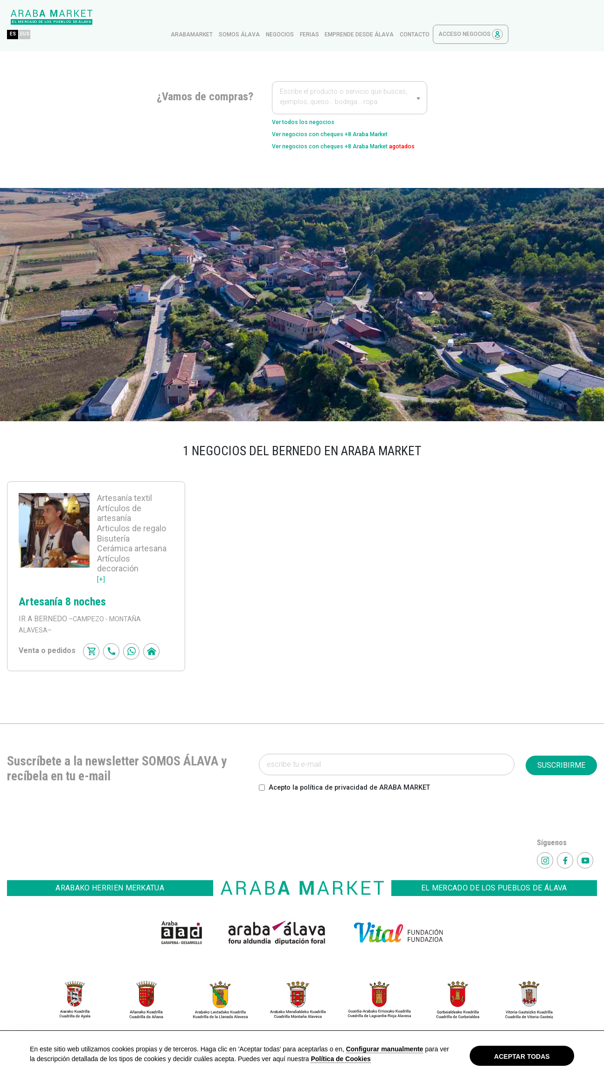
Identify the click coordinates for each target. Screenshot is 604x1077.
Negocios (368, 17)
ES (101, 17)
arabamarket (280, 17)
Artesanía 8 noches (62, 603)
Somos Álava (327, 17)
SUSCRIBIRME (561, 767)
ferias (398, 17)
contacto (503, 17)
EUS (116, 17)
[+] (101, 580)
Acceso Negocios (559, 17)
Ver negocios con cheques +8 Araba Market (347, 120)
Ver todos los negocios (312, 105)
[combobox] (349, 80)
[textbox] (349, 81)
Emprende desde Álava (447, 17)
